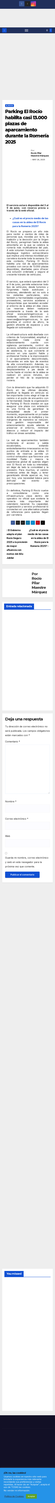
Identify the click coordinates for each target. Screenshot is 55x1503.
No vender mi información (16, 1490)
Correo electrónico (16, 818)
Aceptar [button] (31, 1496)
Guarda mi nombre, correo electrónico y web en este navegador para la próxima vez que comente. (26, 862)
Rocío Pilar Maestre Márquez (40, 154)
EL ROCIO (9, 105)
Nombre (10, 801)
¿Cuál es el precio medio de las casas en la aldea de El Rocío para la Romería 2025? (30, 222)
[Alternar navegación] (26, 30)
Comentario (12, 741)
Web (7, 836)
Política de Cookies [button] (14, 1496)
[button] (47, 30)
